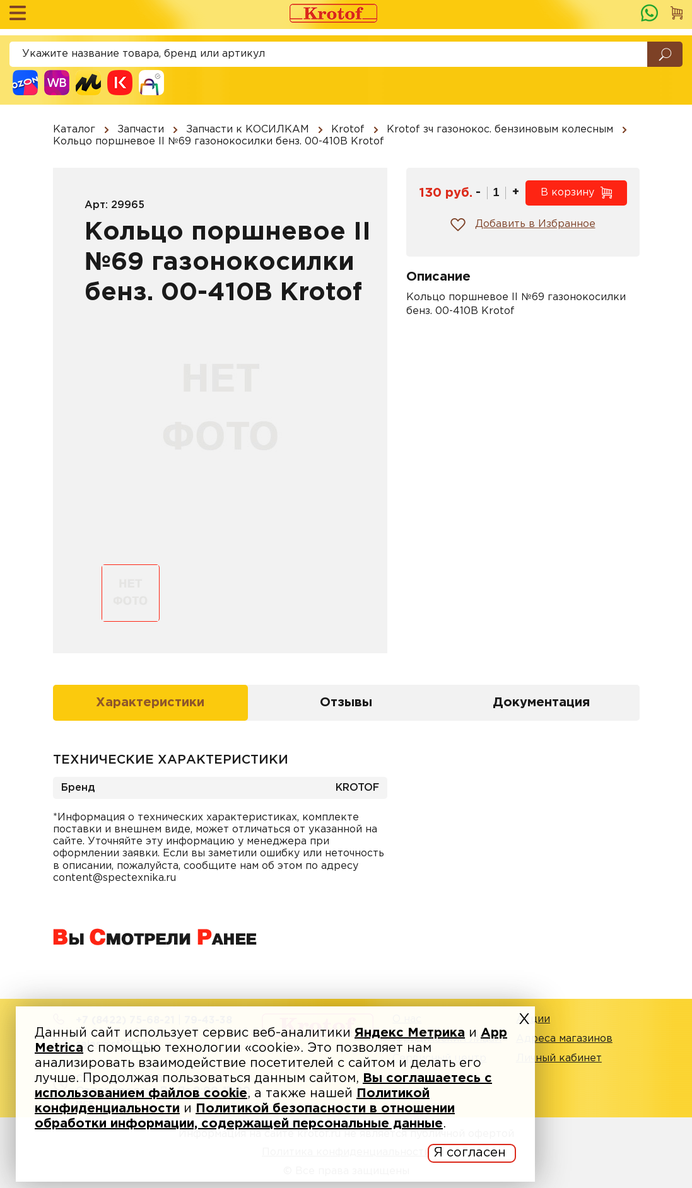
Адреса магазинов (564, 1039)
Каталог (74, 129)
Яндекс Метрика (410, 1033)
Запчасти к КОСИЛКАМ (247, 129)
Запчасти (140, 129)
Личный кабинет (559, 1058)
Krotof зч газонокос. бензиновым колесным (500, 129)
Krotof (348, 129)
